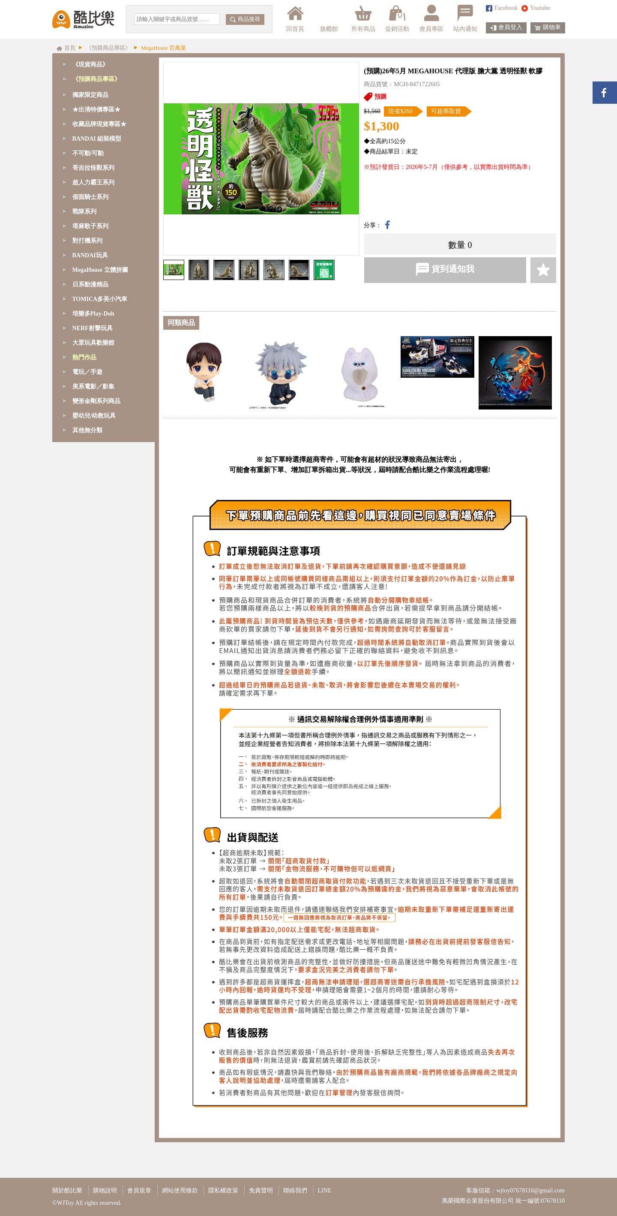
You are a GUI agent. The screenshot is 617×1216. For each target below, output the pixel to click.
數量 (456, 245)
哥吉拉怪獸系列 (93, 400)
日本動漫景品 (92, 283)
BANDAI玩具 (90, 487)
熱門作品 (84, 589)
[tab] (103, 79)
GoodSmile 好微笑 (97, 93)
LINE (325, 1190)
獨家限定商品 (90, 327)
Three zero (86, 196)
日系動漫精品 (90, 516)
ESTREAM (88, 181)
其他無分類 (87, 662)
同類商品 (181, 322)
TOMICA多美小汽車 (99, 531)
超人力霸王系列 (93, 414)
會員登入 (506, 27)
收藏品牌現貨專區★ (99, 356)
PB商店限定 (89, 239)
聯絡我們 (295, 1190)
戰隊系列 (84, 443)
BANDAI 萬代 (92, 268)
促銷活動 (397, 18)
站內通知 (465, 18)
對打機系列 (87, 473)
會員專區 (431, 18)
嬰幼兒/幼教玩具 (94, 647)
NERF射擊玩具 (92, 560)
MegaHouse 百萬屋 (98, 137)
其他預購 (86, 298)
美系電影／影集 (93, 618)
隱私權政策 (223, 1190)
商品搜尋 (245, 19)
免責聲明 (261, 1190)
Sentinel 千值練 (93, 166)
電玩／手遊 (87, 604)
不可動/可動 (88, 385)
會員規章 (139, 1190)
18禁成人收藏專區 (98, 312)
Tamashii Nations (95, 108)
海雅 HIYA (88, 210)
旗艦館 (328, 18)
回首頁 (295, 18)
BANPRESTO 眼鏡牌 (101, 123)
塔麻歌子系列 (90, 458)
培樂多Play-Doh (93, 545)
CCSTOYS (87, 152)
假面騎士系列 (90, 429)
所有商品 (363, 18)
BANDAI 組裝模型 (98, 254)
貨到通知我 (445, 270)
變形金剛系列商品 (96, 633)
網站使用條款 (180, 1190)
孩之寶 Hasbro (92, 225)
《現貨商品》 (90, 64)
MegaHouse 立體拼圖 (100, 502)
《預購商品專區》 (96, 79)
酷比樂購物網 (83, 19)
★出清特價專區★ (96, 341)
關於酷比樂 (67, 1190)
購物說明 (105, 1190)
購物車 (548, 27)
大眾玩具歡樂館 (93, 575)
